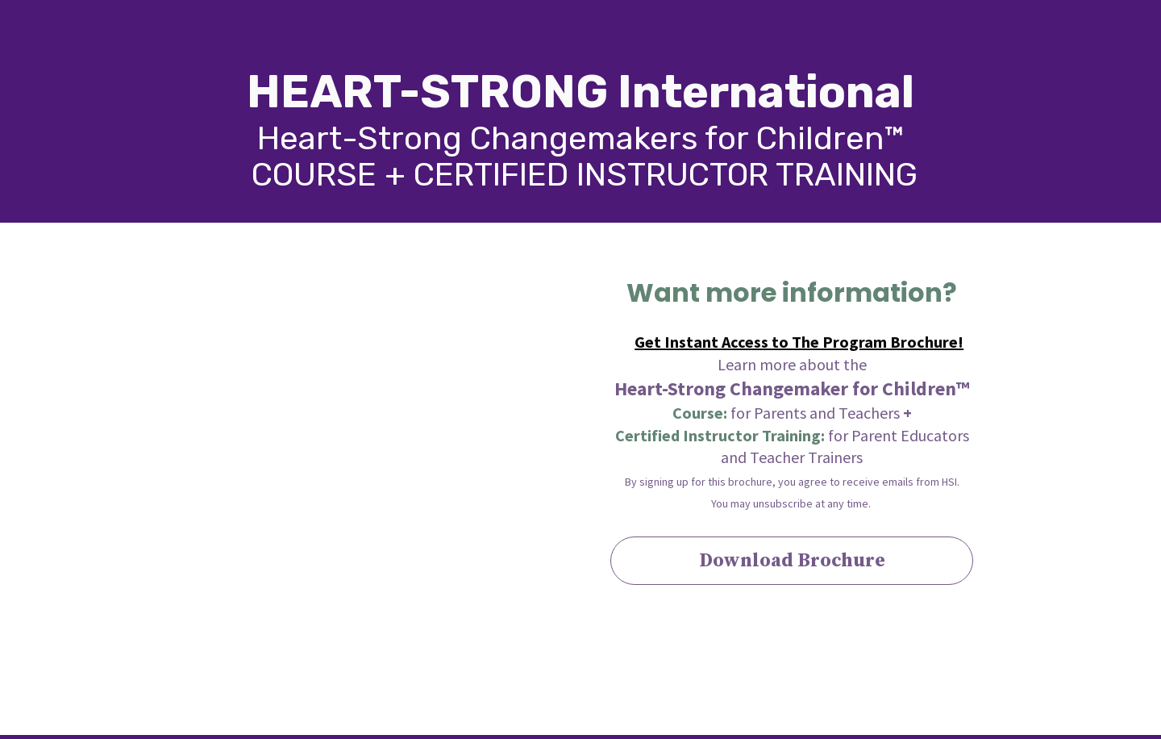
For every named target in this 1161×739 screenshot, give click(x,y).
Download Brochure (792, 561)
